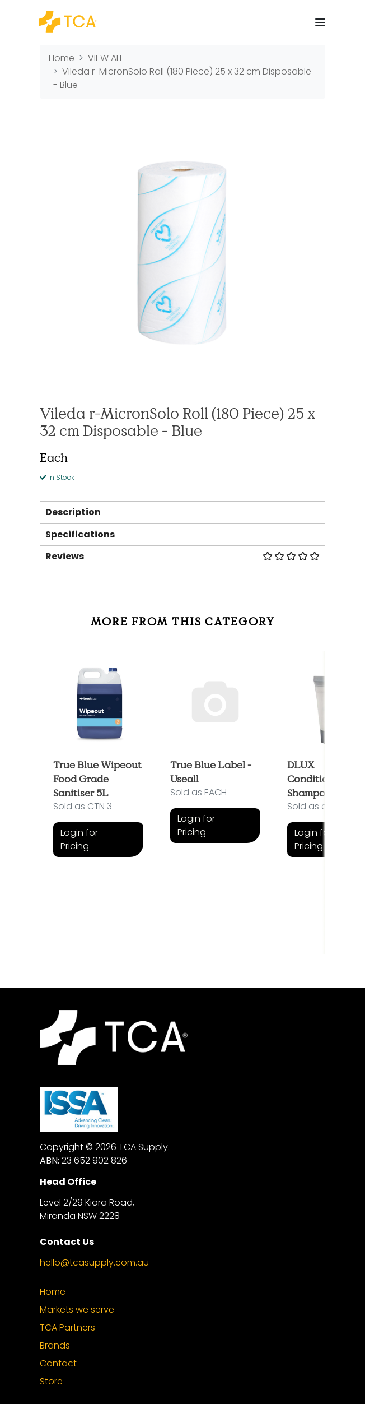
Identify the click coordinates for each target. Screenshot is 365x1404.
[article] (98, 794)
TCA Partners (67, 1327)
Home (52, 1291)
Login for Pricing (79, 839)
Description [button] (73, 512)
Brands (55, 1345)
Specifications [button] (80, 534)
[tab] (182, 511)
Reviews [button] (182, 556)
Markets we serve (77, 1309)
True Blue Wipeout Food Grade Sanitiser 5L (97, 778)
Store (51, 1381)
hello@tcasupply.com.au (94, 1262)
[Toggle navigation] (320, 22)
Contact (58, 1363)
